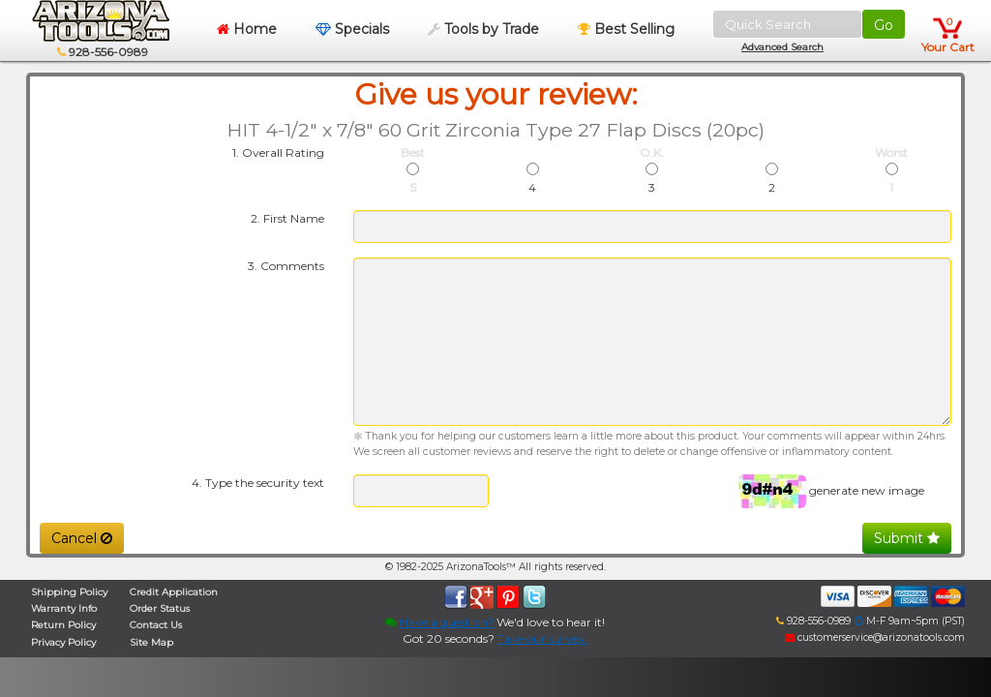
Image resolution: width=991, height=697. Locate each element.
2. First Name (287, 218)
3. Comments (286, 265)
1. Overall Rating (278, 152)
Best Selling (626, 29)
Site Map (151, 642)
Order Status (160, 608)
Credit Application (174, 592)
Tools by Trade (483, 29)
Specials (352, 29)
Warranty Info (64, 608)
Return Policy (63, 625)
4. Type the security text (258, 482)
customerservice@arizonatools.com (875, 637)
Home (247, 29)
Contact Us (156, 625)
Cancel (81, 538)
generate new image (866, 490)
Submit (907, 538)
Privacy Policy (63, 642)
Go (883, 25)
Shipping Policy (69, 592)
